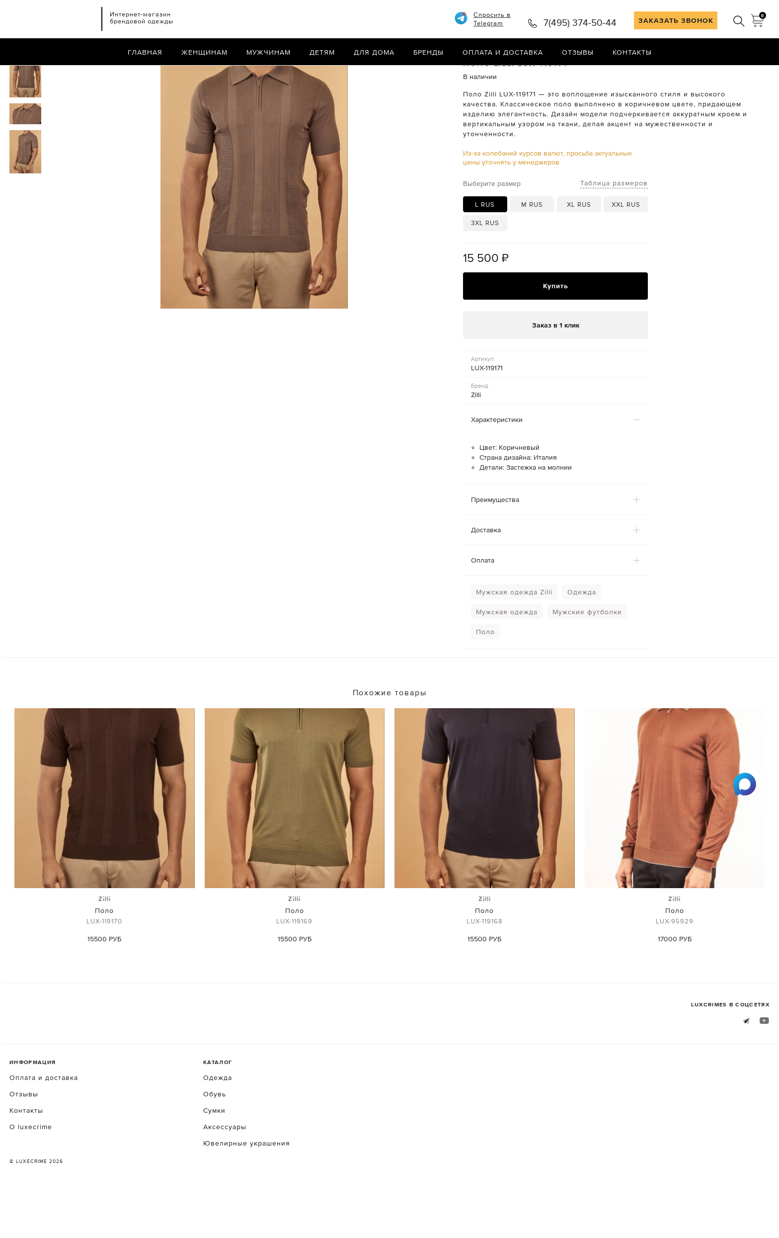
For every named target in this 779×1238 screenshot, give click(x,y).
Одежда (581, 634)
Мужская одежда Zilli (514, 634)
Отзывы (578, 52)
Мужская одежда (507, 654)
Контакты (632, 52)
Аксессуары (224, 1169)
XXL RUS (626, 246)
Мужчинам (268, 52)
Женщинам (204, 52)
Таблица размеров (614, 225)
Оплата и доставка (503, 52)
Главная (145, 52)
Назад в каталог (737, 74)
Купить (555, 328)
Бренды (428, 52)
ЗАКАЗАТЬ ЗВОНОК (675, 20)
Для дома (374, 52)
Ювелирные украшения (246, 1185)
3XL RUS (485, 264)
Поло (485, 674)
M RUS (532, 246)
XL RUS (579, 246)
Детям (322, 52)
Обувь (214, 1136)
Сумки (214, 1152)
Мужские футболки (587, 654)
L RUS (485, 246)
